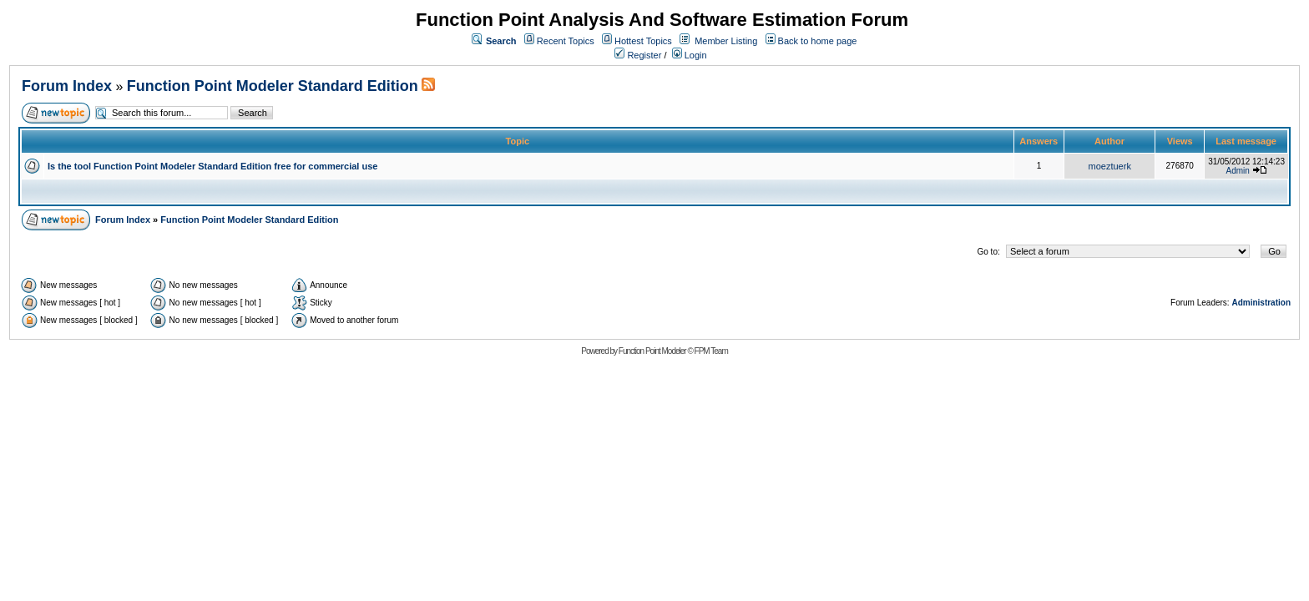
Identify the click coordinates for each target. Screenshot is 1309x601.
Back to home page (817, 41)
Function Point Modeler (652, 351)
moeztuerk (1110, 166)
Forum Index (67, 86)
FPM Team (711, 351)
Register (637, 55)
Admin (1238, 170)
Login (689, 55)
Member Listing (726, 41)
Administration (1261, 302)
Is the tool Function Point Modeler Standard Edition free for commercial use (212, 166)
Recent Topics (565, 41)
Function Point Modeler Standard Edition (272, 86)
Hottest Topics (643, 41)
